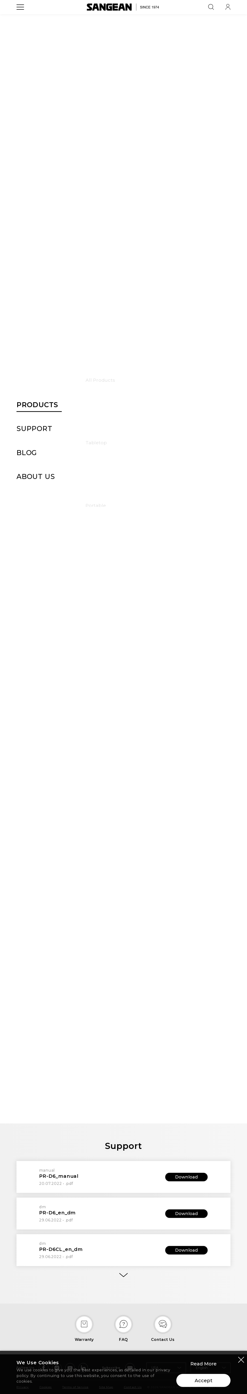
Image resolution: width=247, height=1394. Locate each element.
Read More (203, 1364)
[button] (49, 168)
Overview (82, 46)
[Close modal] (241, 1360)
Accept (203, 1381)
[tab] (123, 887)
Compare (140, 171)
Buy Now (147, 150)
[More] (123, 1275)
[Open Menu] (20, 18)
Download (186, 1177)
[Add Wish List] (215, 82)
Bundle (146, 46)
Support (167, 46)
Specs (127, 46)
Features (106, 46)
